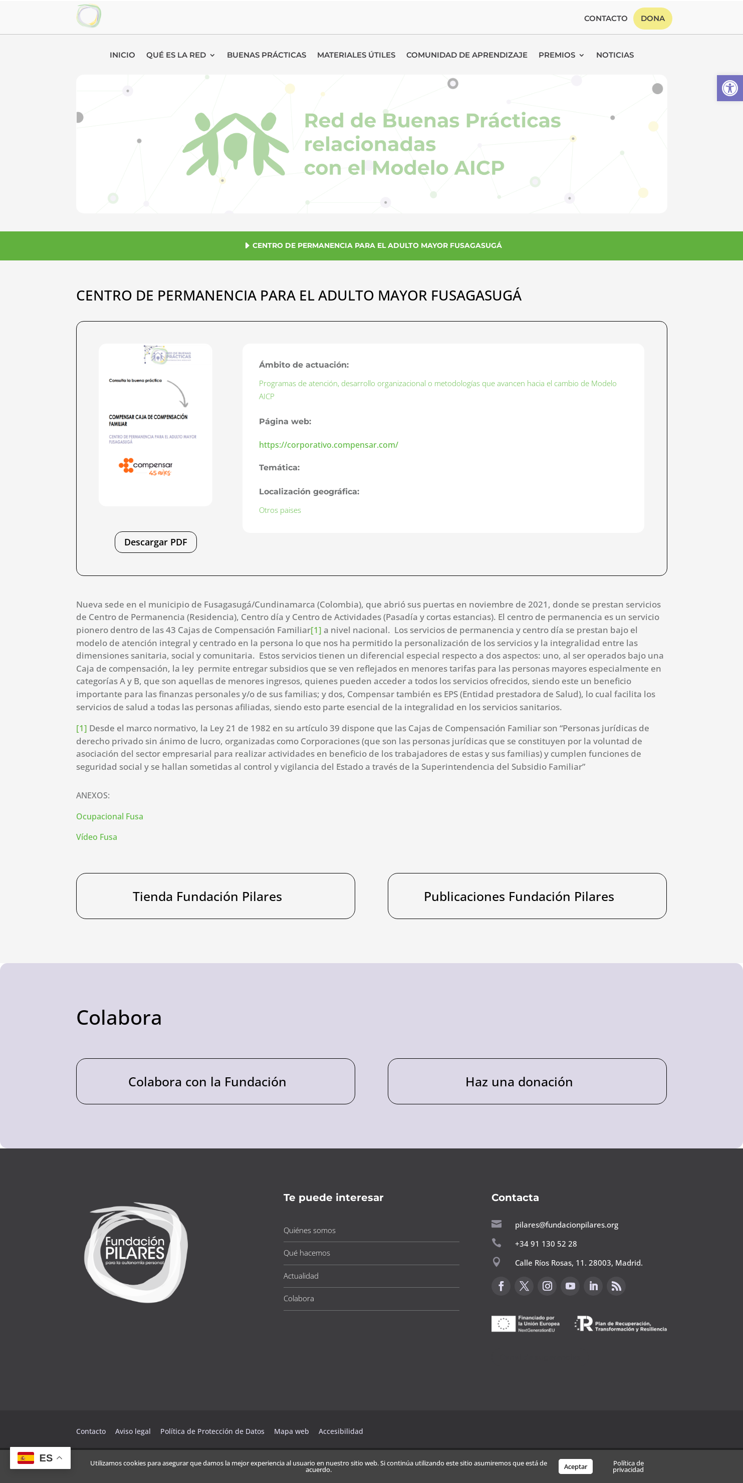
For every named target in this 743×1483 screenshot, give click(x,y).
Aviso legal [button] (134, 1431)
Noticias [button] (615, 56)
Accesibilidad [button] (341, 1431)
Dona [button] (653, 18)
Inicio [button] (122, 56)
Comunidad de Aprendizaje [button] (467, 56)
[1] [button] (316, 630)
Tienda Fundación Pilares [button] (207, 896)
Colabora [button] (299, 1298)
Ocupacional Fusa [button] (109, 816)
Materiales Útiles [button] (356, 56)
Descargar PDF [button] (155, 542)
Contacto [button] (606, 19)
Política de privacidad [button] (628, 1466)
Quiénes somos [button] (310, 1230)
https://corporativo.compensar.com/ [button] (328, 444)
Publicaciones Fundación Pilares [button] (519, 896)
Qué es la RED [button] (176, 56)
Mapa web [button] (291, 1431)
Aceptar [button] (575, 1466)
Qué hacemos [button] (307, 1253)
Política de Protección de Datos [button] (213, 1431)
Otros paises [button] (280, 510)
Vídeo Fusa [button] (96, 836)
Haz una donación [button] (519, 1081)
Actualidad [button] (301, 1276)
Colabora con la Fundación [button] (207, 1081)
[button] (730, 88)
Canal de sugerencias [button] (540, 1357)
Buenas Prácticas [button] (266, 56)
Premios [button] (557, 56)
